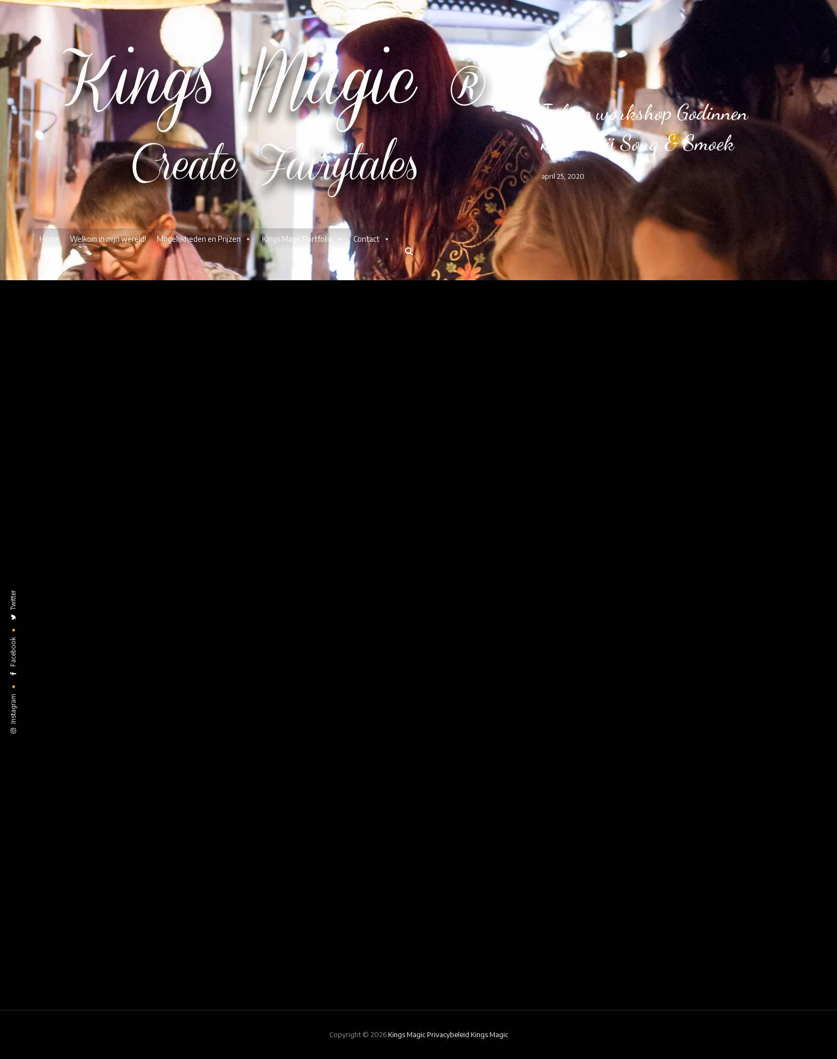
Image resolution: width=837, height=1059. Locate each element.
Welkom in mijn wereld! (108, 238)
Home (49, 238)
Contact (371, 239)
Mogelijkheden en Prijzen (204, 239)
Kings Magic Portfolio (302, 239)
